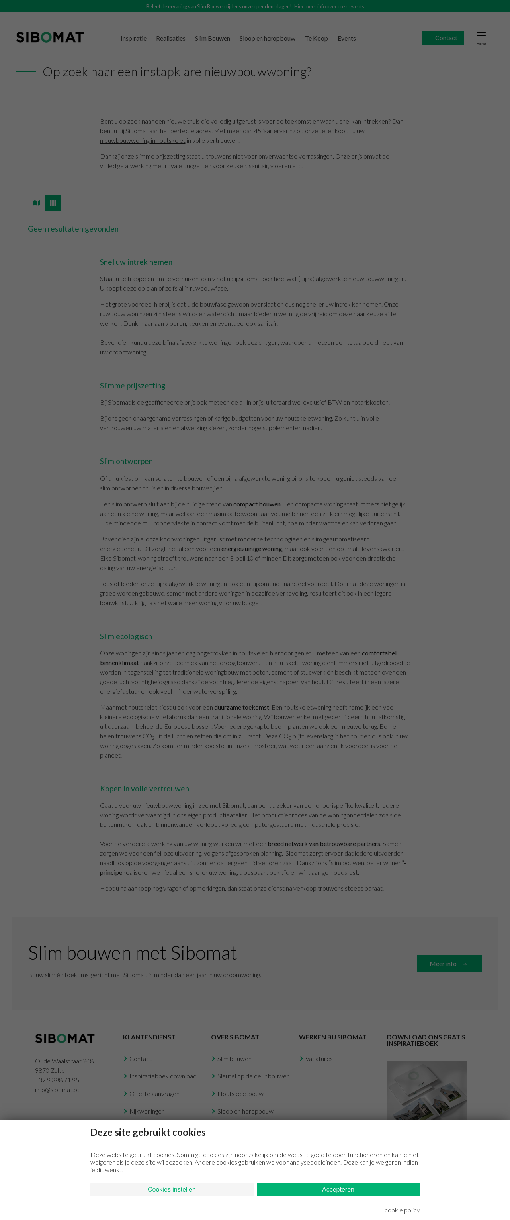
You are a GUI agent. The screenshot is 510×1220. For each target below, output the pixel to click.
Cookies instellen (172, 1189)
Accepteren (338, 1189)
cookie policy (402, 1210)
